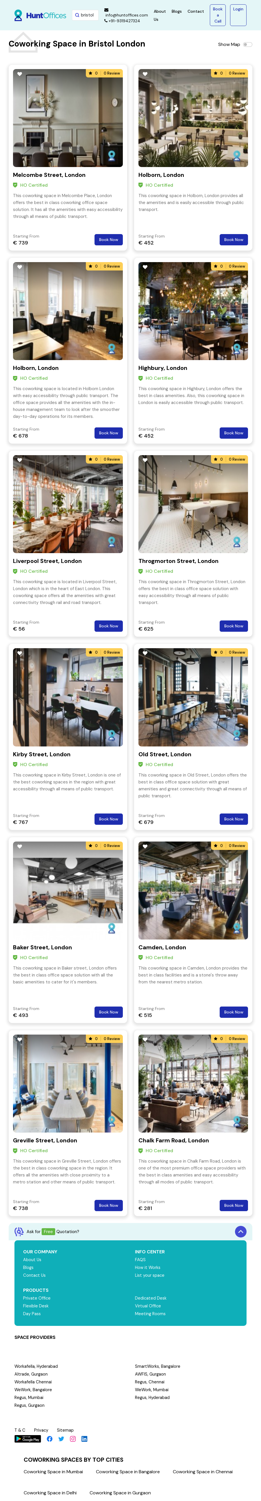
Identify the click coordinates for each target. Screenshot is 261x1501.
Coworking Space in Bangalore (128, 1471)
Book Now (108, 239)
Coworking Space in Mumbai (53, 1471)
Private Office (37, 1298)
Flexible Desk (36, 1306)
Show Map (229, 44)
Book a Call (218, 15)
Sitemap (66, 1430)
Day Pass (32, 1314)
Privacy (42, 1430)
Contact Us (35, 1275)
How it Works (148, 1268)
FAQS (140, 1260)
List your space (150, 1275)
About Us (32, 1260)
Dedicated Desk (151, 1298)
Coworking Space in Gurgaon (120, 1492)
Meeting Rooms (150, 1314)
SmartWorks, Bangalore (158, 1367)
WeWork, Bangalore (33, 1390)
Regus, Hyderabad (153, 1398)
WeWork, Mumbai (152, 1390)
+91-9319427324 (122, 20)
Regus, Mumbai (29, 1398)
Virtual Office (148, 1306)
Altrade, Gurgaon (31, 1374)
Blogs (177, 11)
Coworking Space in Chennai (203, 1471)
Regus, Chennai (150, 1382)
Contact (196, 11)
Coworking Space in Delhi (50, 1492)
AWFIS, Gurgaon (150, 1374)
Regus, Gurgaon (30, 1406)
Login (238, 9)
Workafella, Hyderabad (36, 1367)
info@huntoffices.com (126, 13)
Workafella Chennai (33, 1382)
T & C (20, 1430)
